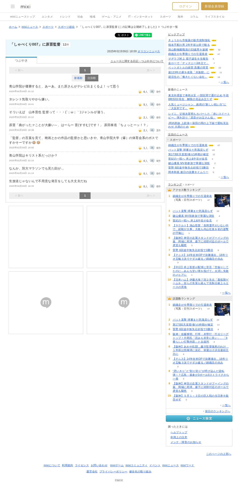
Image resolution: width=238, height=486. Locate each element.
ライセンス (82, 465)
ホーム (13, 26)
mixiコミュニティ (137, 465)
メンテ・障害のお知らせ (186, 442)
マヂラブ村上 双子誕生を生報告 (188, 58)
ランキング (175, 184)
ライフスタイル (214, 16)
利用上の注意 (179, 437)
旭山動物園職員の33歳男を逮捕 (188, 49)
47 (219, 54)
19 (219, 67)
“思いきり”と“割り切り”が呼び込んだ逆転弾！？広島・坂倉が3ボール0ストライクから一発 (201, 375)
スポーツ (165, 16)
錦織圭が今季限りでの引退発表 (187, 54)
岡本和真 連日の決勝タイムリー (188, 172)
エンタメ (47, 16)
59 (221, 40)
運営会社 (91, 471)
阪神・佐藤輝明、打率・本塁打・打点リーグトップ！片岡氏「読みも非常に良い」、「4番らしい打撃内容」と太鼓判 (201, 338)
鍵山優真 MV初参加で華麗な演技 (189, 163)
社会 (80, 16)
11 (221, 72)
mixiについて (52, 465)
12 (214, 154)
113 (221, 45)
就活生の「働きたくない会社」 (187, 76)
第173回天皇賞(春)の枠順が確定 (188, 154)
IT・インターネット (140, 16)
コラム (194, 16)
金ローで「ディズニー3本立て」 (188, 63)
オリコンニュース (149, 51)
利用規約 (67, 465)
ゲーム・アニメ (111, 16)
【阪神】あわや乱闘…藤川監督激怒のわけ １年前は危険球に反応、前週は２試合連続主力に (201, 350)
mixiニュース (30, 26)
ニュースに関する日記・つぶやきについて (137, 61)
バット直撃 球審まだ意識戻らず (188, 149)
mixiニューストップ (22, 16)
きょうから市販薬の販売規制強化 (189, 40)
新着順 (78, 78)
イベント (155, 465)
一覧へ (225, 82)
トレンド (65, 16)
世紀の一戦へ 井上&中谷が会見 (187, 158)
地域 (92, 16)
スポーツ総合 (66, 26)
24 (213, 150)
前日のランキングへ (217, 411)
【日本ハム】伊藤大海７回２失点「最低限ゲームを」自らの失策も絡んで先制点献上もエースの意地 (201, 283)
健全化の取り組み (140, 471)
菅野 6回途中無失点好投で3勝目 (188, 167)
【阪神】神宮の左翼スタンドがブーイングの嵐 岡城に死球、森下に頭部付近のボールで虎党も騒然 (201, 241)
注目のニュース (178, 134)
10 (219, 77)
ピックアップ (176, 34)
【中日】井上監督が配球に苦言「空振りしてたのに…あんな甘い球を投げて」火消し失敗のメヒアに (201, 271)
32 (219, 49)
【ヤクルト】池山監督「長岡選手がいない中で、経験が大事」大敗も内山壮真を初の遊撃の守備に (201, 229)
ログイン (185, 6)
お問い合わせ (99, 465)
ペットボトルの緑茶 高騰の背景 (188, 67)
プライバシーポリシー (113, 471)
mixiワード (187, 465)
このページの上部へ (218, 454)
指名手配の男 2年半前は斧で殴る (189, 44)
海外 (180, 16)
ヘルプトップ (179, 432)
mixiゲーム (117, 465)
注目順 (91, 78)
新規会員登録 (214, 6)
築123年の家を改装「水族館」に (189, 72)
